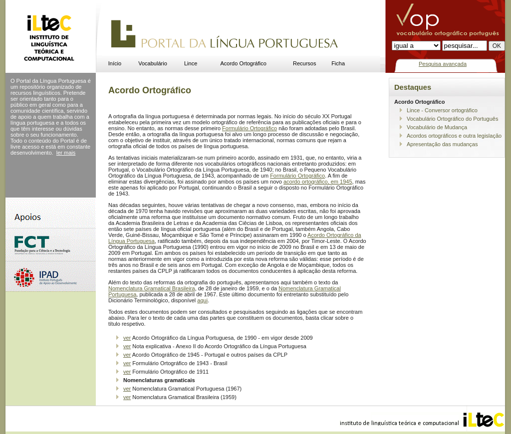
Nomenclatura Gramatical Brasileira (151, 288)
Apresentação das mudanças (442, 144)
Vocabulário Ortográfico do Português (452, 119)
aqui (202, 300)
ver (127, 338)
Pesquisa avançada (443, 64)
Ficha (338, 63)
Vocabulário (152, 63)
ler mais (66, 153)
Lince (190, 63)
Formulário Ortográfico (249, 128)
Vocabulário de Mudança (437, 127)
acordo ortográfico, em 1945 (317, 182)
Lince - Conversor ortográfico (442, 110)
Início (114, 63)
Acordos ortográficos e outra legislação (454, 136)
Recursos (304, 63)
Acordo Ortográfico (243, 63)
